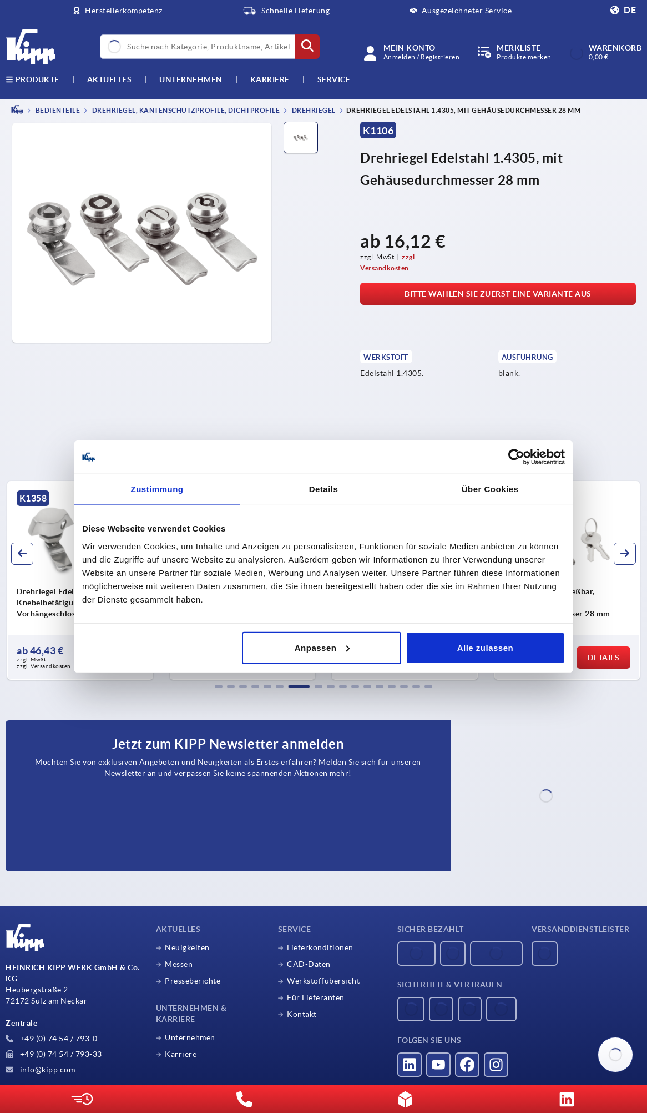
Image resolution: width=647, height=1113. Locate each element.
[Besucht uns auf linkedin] (409, 1064)
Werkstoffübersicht (323, 980)
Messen (179, 964)
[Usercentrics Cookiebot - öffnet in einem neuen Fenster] (516, 457)
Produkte (32, 79)
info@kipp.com (40, 1069)
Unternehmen (191, 79)
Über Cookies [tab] (490, 489)
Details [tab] (323, 489)
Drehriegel (313, 110)
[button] (219, 686)
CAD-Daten (309, 964)
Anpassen (322, 647)
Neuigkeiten (187, 947)
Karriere (270, 79)
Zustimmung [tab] (157, 489)
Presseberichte (192, 980)
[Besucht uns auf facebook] (467, 1064)
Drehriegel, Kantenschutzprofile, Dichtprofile (185, 110)
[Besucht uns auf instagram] (496, 1064)
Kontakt (302, 1014)
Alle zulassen (485, 647)
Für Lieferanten (316, 997)
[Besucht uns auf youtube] (438, 1064)
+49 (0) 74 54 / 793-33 (54, 1054)
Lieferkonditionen (320, 947)
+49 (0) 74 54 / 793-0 (51, 1038)
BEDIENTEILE (57, 110)
